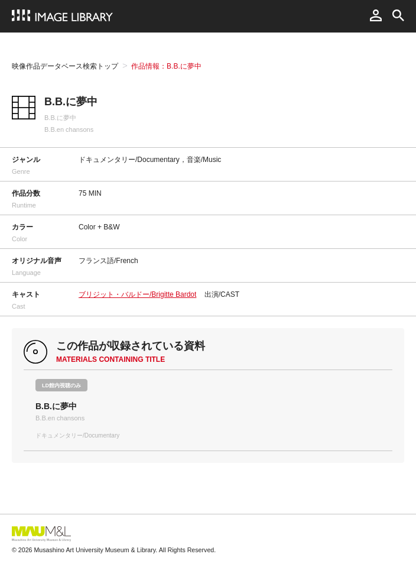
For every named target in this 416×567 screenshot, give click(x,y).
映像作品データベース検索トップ (65, 66)
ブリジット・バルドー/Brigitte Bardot (137, 294)
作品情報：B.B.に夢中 (166, 66)
